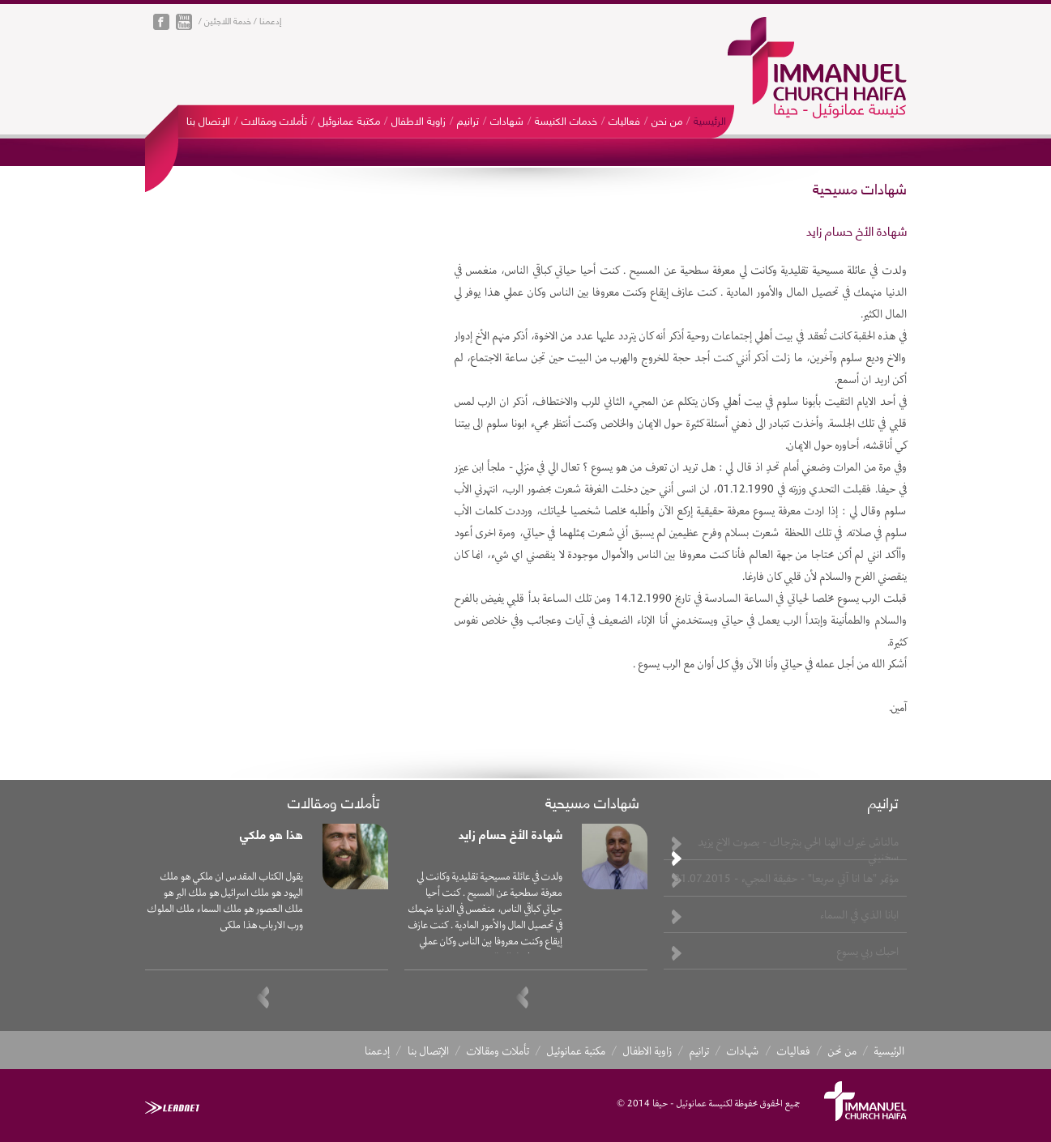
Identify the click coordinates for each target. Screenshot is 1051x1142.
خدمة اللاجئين (227, 20)
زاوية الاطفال (418, 120)
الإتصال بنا (208, 120)
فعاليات (624, 120)
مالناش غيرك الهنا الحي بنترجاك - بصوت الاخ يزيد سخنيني (798, 849)
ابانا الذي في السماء (859, 914)
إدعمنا (270, 20)
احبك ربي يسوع (868, 951)
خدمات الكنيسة (566, 120)
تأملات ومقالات (274, 120)
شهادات (506, 120)
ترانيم (468, 120)
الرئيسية (710, 120)
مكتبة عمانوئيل (349, 120)
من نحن (667, 120)
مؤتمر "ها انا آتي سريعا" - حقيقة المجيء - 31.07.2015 (786, 878)
